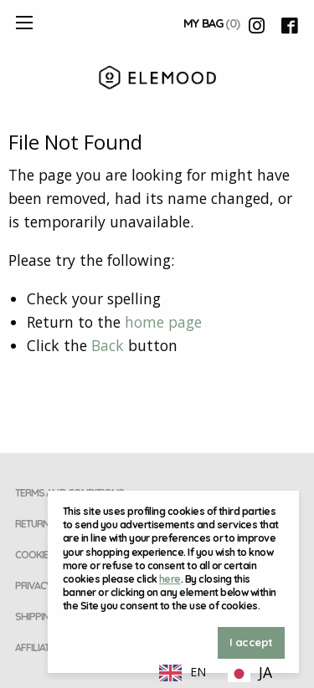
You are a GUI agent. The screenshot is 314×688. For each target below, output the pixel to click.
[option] (250, 673)
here (170, 579)
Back (107, 345)
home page (163, 322)
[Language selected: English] (216, 671)
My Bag (211, 23)
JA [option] (265, 672)
